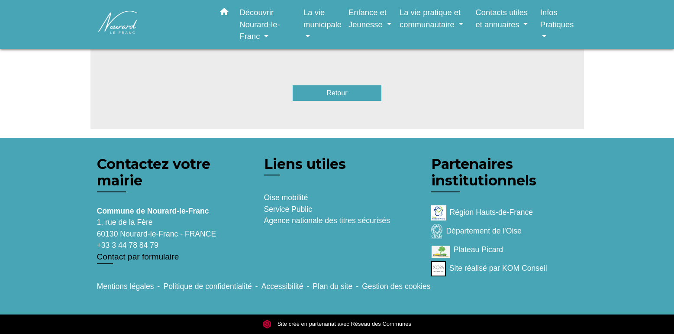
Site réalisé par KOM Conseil (489, 268)
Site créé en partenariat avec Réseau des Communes (337, 324)
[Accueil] (151, 24)
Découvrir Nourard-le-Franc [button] (260, 24)
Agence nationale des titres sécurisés (327, 220)
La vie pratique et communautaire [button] (430, 18)
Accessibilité (282, 286)
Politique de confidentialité (207, 286)
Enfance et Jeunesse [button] (367, 18)
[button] (224, 13)
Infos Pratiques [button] (557, 18)
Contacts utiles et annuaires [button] (501, 18)
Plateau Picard (467, 250)
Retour (336, 93)
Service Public (288, 209)
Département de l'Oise (476, 231)
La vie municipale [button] (322, 18)
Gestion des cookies (396, 286)
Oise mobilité (286, 197)
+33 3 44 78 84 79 (127, 245)
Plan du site (332, 286)
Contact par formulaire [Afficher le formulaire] (138, 256)
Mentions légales (125, 286)
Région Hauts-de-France (482, 213)
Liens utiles (305, 164)
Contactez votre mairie (153, 172)
